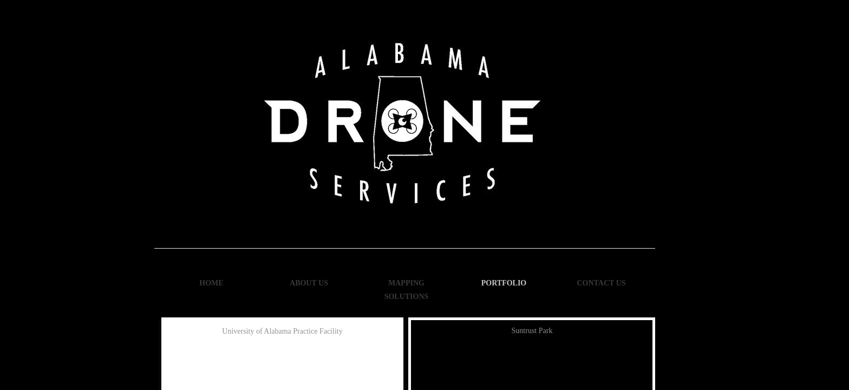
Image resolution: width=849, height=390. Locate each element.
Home (211, 283)
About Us (309, 283)
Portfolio (504, 283)
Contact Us (601, 283)
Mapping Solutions (406, 290)
